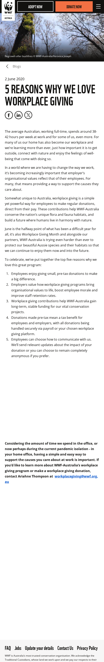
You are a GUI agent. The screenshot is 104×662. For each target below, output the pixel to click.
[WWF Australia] (8, 11)
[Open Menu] (98, 6)
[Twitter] (28, 115)
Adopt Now (35, 6)
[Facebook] (9, 115)
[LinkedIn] (19, 115)
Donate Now (74, 6)
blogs (17, 66)
